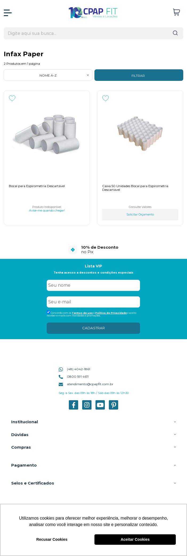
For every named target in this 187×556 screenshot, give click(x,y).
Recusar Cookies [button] (51, 539)
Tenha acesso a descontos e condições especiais (93, 272)
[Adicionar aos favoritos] (12, 98)
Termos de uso (82, 312)
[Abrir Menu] (8, 12)
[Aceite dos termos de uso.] (48, 312)
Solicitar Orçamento (140, 214)
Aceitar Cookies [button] (135, 539)
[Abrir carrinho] (176, 12)
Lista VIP (93, 266)
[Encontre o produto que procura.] (175, 33)
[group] (93, 249)
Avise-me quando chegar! (47, 210)
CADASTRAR (93, 328)
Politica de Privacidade (111, 312)
